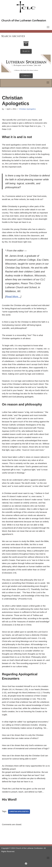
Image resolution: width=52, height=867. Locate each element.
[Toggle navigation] (48, 27)
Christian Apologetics (27, 109)
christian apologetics (19, 811)
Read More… (13, 296)
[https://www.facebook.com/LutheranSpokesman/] (26, 864)
